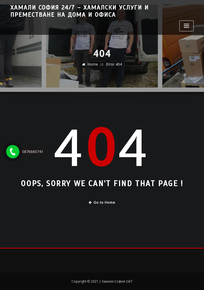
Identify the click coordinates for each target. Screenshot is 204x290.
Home (93, 66)
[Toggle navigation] (186, 24)
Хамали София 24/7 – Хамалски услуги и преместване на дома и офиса (97, 11)
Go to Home (102, 202)
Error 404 (113, 66)
